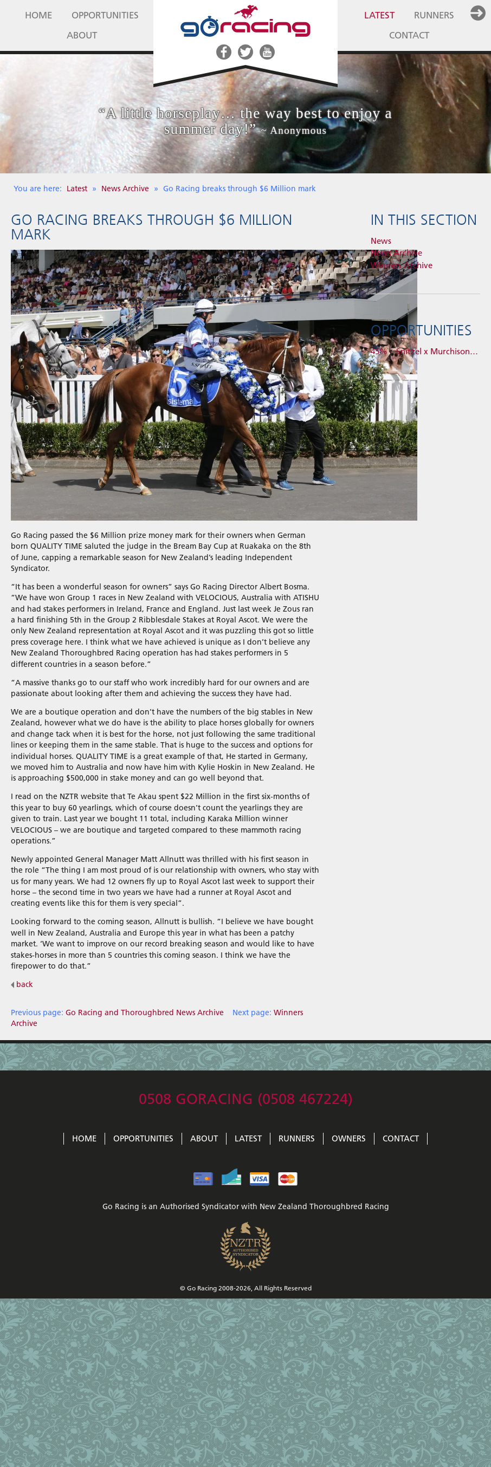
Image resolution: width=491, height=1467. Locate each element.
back (22, 984)
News (381, 241)
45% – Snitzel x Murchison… (424, 351)
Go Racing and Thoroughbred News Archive (145, 1012)
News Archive (126, 188)
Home (38, 15)
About (82, 35)
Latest (379, 15)
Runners (434, 15)
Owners (349, 1139)
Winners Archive (401, 265)
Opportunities (105, 15)
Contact (409, 35)
